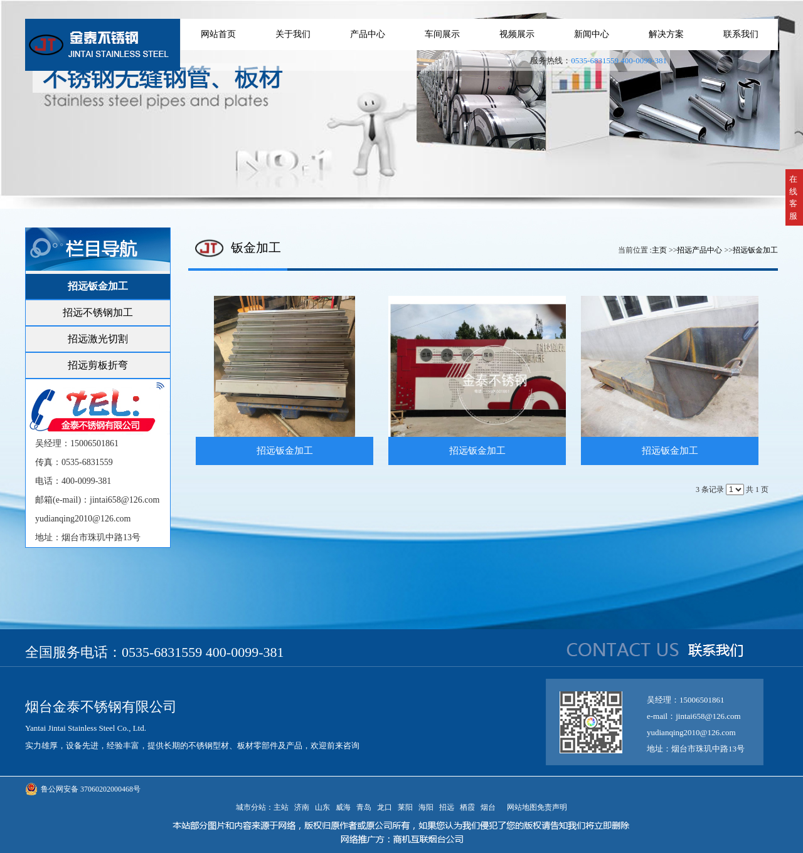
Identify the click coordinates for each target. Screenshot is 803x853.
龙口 (384, 807)
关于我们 (293, 34)
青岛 (363, 807)
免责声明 (552, 807)
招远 (446, 807)
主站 (281, 807)
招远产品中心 (699, 250)
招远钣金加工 (755, 250)
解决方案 (666, 34)
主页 (659, 250)
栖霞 (467, 807)
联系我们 (740, 34)
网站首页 (218, 34)
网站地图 (520, 807)
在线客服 (793, 197)
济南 (301, 807)
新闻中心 (591, 34)
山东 (322, 807)
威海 (343, 807)
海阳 (425, 807)
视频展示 (516, 34)
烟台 (488, 807)
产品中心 (367, 34)
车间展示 (442, 34)
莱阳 (405, 807)
